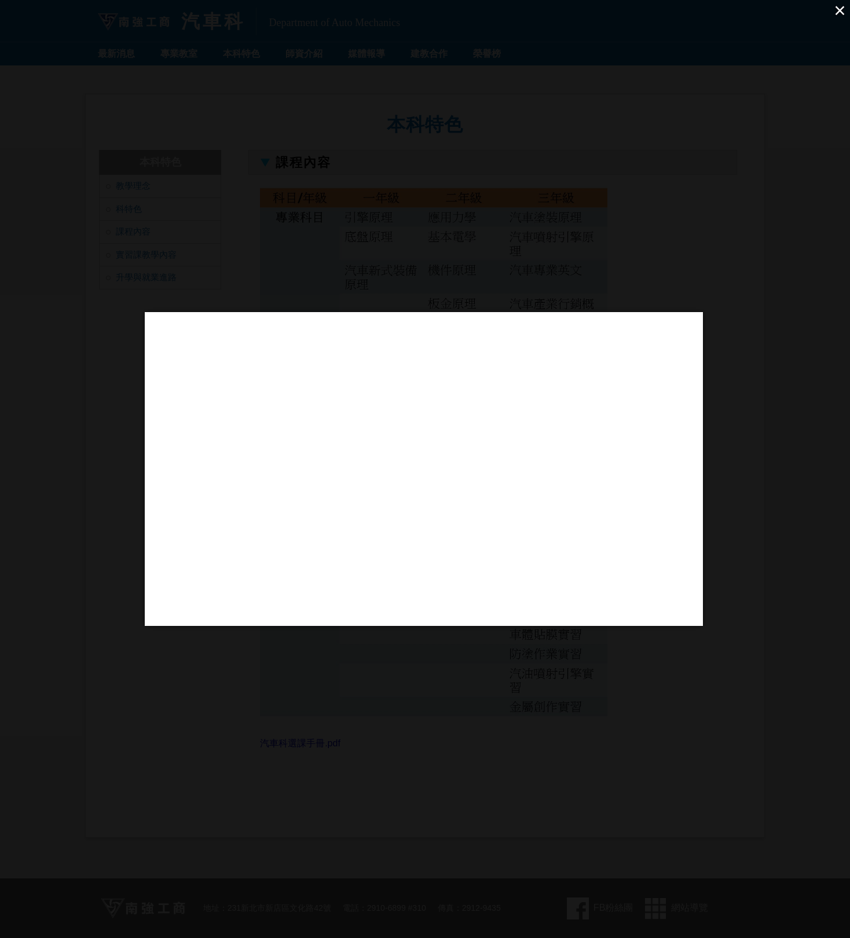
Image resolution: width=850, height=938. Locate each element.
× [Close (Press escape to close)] (839, 10)
